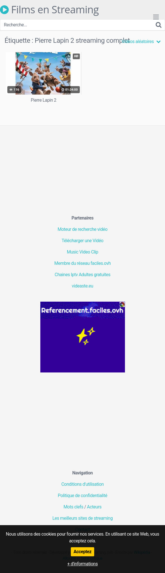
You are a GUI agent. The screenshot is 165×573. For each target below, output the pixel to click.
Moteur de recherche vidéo (82, 229)
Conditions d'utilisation (82, 484)
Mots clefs (73, 507)
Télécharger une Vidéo (83, 240)
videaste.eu (82, 286)
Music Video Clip (82, 252)
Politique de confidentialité (82, 495)
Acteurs (94, 507)
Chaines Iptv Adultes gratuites (83, 274)
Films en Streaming (49, 10)
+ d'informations (82, 563)
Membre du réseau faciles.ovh (82, 263)
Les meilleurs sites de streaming (82, 518)
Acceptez (82, 551)
